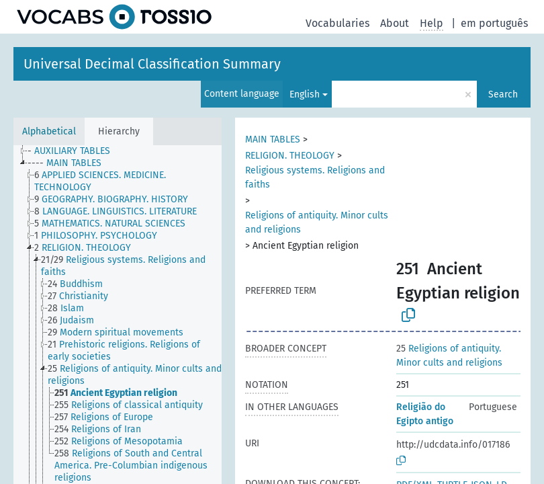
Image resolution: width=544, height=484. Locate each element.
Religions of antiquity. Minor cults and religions (316, 222)
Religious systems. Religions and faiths (315, 177)
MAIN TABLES (272, 139)
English (304, 94)
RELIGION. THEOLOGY (289, 155)
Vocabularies (337, 23)
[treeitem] (74, 151)
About (394, 23)
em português (494, 23)
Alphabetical (49, 131)
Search (503, 94)
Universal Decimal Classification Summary (152, 64)
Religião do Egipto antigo (424, 414)
